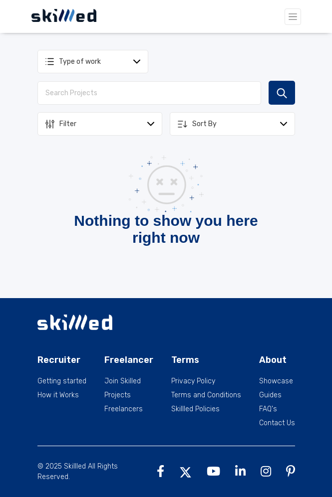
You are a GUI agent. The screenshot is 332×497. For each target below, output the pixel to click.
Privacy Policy (193, 381)
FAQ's (268, 409)
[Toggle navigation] (293, 16)
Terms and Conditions (206, 395)
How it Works (58, 395)
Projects (117, 395)
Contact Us (277, 423)
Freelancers (123, 409)
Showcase (276, 381)
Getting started (61, 381)
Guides (270, 395)
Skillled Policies (195, 409)
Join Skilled (122, 381)
